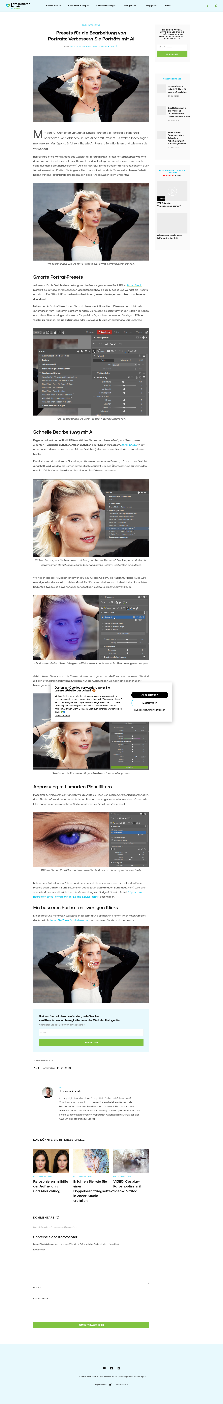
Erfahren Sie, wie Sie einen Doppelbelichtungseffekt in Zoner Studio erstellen (93, 1191)
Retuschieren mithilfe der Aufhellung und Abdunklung (50, 1186)
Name (37, 1288)
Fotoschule (52, 6)
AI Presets (75, 46)
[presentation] (52, 1314)
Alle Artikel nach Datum (87, 1377)
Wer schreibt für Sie (108, 1377)
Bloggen (150, 6)
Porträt (114, 46)
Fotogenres (130, 6)
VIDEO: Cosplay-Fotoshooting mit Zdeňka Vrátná (127, 1186)
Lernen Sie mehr (62, 716)
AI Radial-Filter (90, 46)
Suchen (122, 1377)
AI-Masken (104, 46)
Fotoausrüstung (105, 6)
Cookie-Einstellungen (136, 1377)
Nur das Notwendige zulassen (149, 710)
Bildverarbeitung (77, 6)
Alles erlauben (150, 695)
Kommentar (40, 1250)
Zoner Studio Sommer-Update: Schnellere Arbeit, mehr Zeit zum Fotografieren (177, 138)
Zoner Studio (134, 285)
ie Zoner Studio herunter (74, 920)
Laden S (55, 920)
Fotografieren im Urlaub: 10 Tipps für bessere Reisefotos (177, 89)
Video (168, 6)
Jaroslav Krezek (70, 1091)
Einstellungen (150, 703)
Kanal (172, 175)
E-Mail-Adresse (41, 1299)
